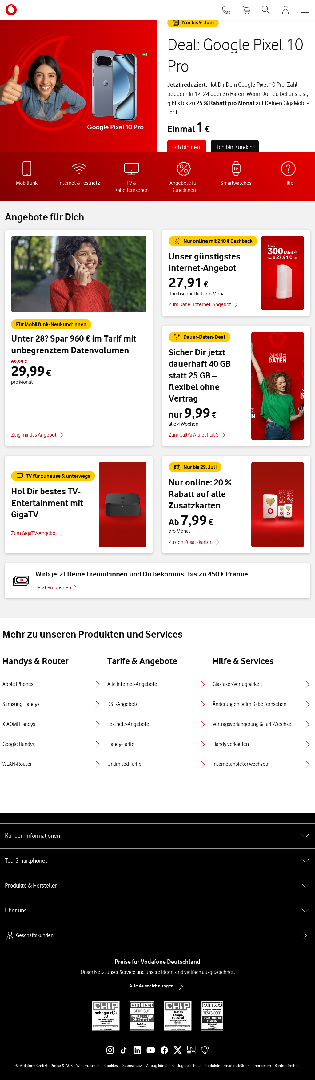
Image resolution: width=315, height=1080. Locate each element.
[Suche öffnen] (266, 10)
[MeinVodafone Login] (285, 10)
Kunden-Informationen (157, 836)
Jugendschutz (189, 1065)
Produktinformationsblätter (226, 1065)
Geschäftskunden (29, 935)
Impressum (262, 1065)
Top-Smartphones (157, 861)
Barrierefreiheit (287, 1065)
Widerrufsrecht (88, 1065)
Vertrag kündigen (160, 1065)
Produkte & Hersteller (157, 886)
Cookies (111, 1065)
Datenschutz (131, 1065)
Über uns (157, 911)
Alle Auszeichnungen (157, 986)
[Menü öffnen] (305, 10)
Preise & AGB (62, 1065)
